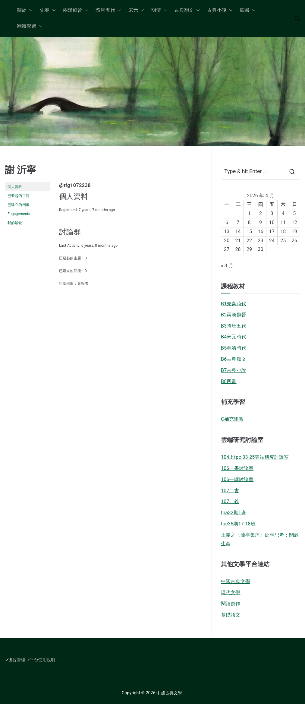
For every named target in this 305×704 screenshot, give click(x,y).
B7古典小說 (233, 370)
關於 (25, 10)
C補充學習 (232, 419)
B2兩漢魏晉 (233, 315)
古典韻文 (187, 10)
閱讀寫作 (231, 604)
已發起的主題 (19, 196)
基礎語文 (231, 615)
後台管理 (16, 659)
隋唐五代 (108, 10)
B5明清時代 (233, 348)
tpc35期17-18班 (238, 524)
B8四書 (229, 381)
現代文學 (231, 592)
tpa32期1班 (233, 512)
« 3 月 (227, 265)
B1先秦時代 (233, 303)
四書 (248, 10)
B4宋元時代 (233, 337)
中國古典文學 (235, 581)
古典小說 (220, 10)
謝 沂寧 (20, 170)
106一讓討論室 (237, 479)
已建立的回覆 (19, 205)
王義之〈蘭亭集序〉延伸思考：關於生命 (260, 539)
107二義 (230, 501)
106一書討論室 (237, 468)
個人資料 (15, 187)
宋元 (136, 10)
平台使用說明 (42, 659)
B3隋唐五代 (233, 326)
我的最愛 (15, 223)
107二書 (230, 490)
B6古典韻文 (233, 359)
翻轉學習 (29, 26)
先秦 (47, 10)
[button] (30, 10)
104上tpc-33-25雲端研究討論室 (255, 457)
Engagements (19, 214)
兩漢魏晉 (76, 10)
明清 (159, 10)
